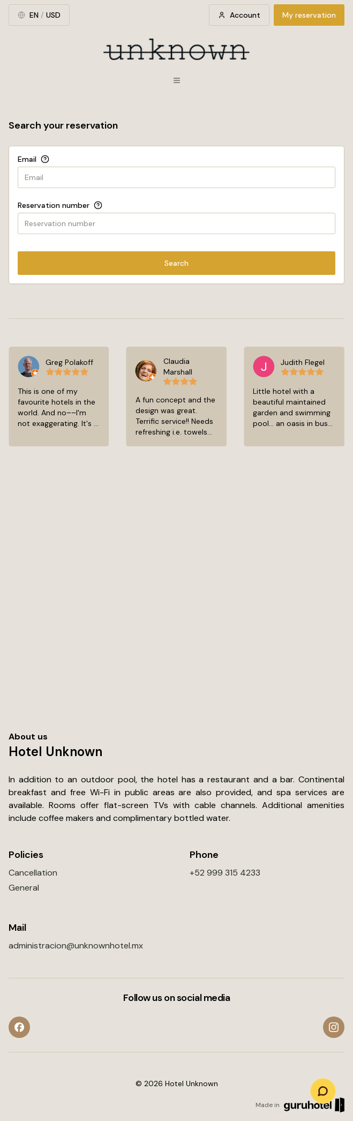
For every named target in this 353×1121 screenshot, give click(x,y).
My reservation (309, 15)
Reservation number (53, 205)
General (24, 887)
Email (27, 159)
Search (176, 263)
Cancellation (33, 872)
